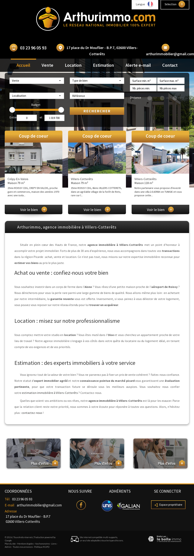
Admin (8, 546)
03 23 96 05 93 (33, 48)
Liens (53, 543)
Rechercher (97, 111)
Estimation (103, 65)
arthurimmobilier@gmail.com (39, 505)
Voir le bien (33, 209)
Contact (170, 65)
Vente (47, 65)
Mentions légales (25, 543)
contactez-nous (32, 413)
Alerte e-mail (138, 65)
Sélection (170, 4)
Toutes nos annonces (23, 546)
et (41, 117)
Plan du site (10, 543)
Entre (13, 117)
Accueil (23, 65)
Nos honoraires (42, 543)
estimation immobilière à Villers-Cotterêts (50, 393)
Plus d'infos (44, 463)
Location (73, 65)
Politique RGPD (42, 546)
